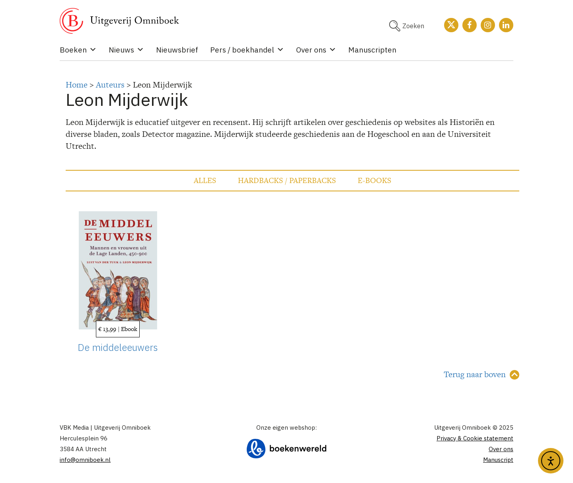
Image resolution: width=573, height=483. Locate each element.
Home (77, 84)
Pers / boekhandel (247, 50)
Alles (205, 180)
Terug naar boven (475, 374)
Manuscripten (372, 50)
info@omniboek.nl (85, 460)
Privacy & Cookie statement (475, 438)
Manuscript (498, 460)
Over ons (316, 50)
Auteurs (110, 84)
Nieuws (126, 50)
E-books (374, 180)
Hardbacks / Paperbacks (287, 180)
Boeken (78, 50)
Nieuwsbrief (177, 50)
